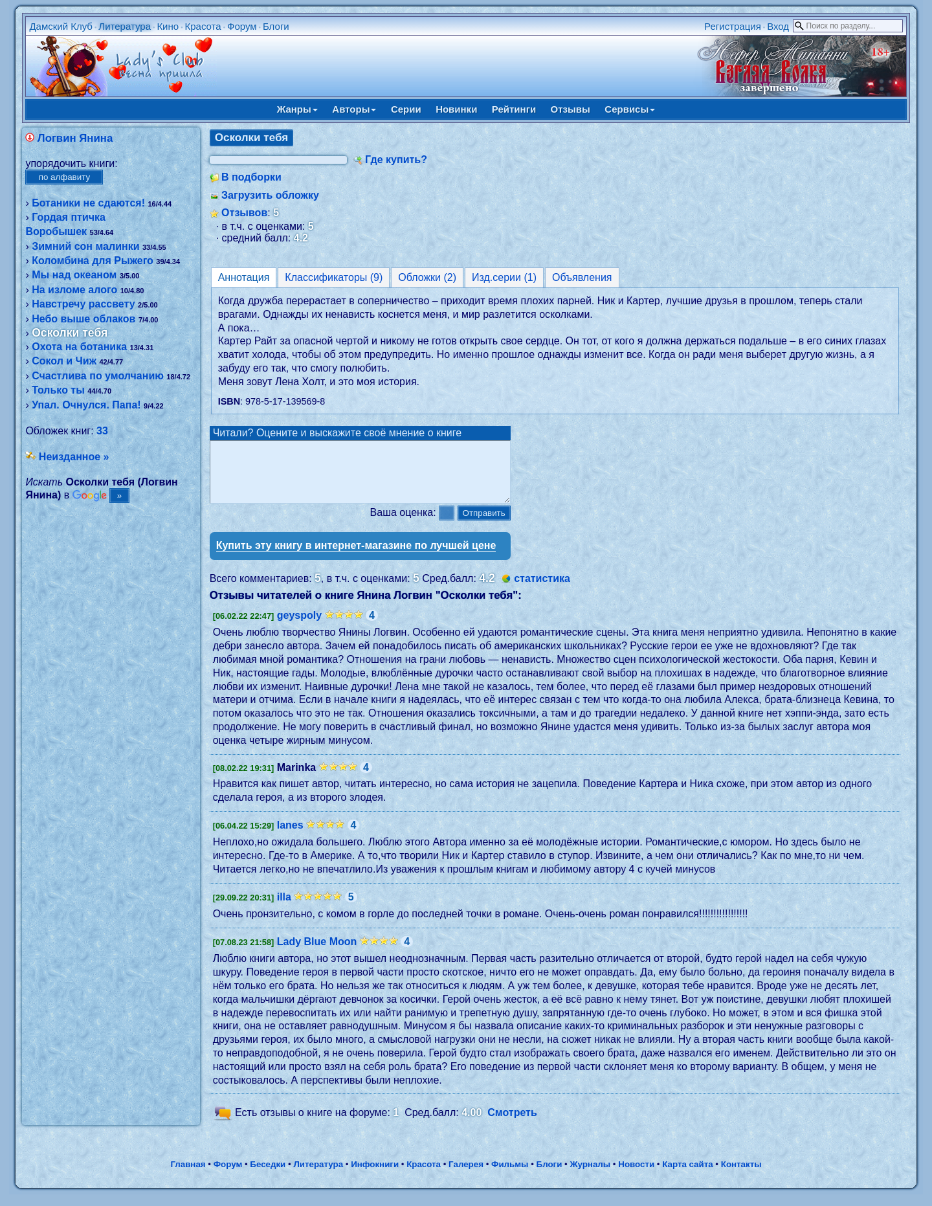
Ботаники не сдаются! (88, 202)
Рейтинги (514, 109)
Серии (406, 109)
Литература (124, 26)
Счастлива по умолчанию (98, 375)
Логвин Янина (75, 138)
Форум (242, 26)
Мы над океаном (74, 274)
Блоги (276, 26)
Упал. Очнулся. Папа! (86, 404)
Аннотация (244, 277)
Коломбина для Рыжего (92, 260)
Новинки (456, 109)
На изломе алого (74, 289)
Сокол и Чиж (64, 360)
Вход (778, 26)
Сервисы (630, 109)
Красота (202, 26)
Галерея (466, 1176)
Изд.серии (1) (504, 277)
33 (102, 430)
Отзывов (244, 212)
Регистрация (732, 26)
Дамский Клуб (61, 26)
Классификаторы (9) (334, 277)
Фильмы (509, 1176)
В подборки (251, 177)
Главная (187, 1176)
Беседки (267, 1176)
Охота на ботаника (79, 346)
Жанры (297, 109)
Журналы (590, 1176)
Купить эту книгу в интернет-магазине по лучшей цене (356, 557)
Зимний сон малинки (85, 246)
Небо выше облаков (83, 318)
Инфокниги (375, 1176)
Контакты (741, 1176)
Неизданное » (74, 456)
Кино (168, 26)
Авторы (354, 109)
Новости (636, 1176)
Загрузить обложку (270, 195)
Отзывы (570, 109)
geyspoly (299, 626)
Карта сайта (687, 1176)
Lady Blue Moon (317, 953)
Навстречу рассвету (83, 303)
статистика (542, 590)
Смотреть (512, 1124)
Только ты (58, 390)
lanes (290, 836)
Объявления (582, 277)
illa (284, 908)
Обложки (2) (427, 277)
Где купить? (396, 159)
